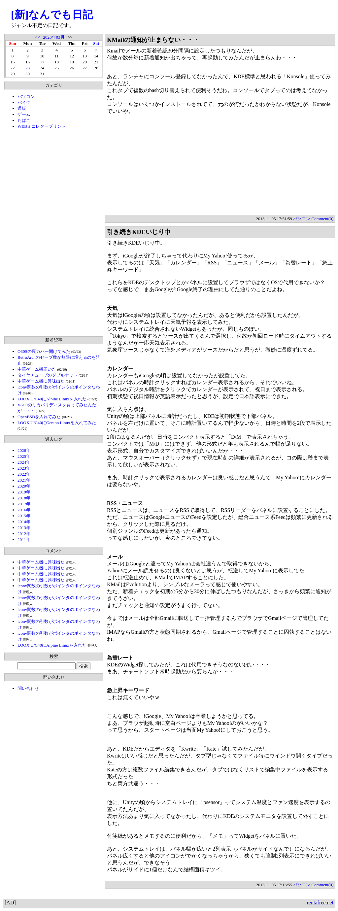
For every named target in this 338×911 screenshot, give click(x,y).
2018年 (23, 497)
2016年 (23, 509)
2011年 (23, 539)
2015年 (23, 515)
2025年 (23, 456)
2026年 (23, 450)
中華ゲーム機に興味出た (41, 381)
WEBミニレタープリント (41, 126)
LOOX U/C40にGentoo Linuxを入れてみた (56, 422)
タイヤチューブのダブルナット (47, 375)
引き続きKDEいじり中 (139, 231)
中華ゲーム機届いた (36, 369)
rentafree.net (320, 902)
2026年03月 (54, 37)
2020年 (23, 486)
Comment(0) (322, 218)
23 (27, 67)
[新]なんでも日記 (52, 14)
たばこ (23, 120)
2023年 (23, 468)
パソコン (26, 96)
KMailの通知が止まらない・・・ (153, 39)
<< (37, 37)
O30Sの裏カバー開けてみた (43, 351)
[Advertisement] (53, 233)
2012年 (23, 533)
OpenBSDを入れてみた (39, 416)
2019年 (23, 491)
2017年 (23, 503)
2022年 (23, 474)
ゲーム (23, 114)
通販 (21, 108)
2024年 (23, 462)
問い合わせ (28, 688)
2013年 (23, 527)
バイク (23, 102)
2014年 (23, 521)
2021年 (23, 480)
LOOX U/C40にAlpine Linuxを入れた (51, 398)
